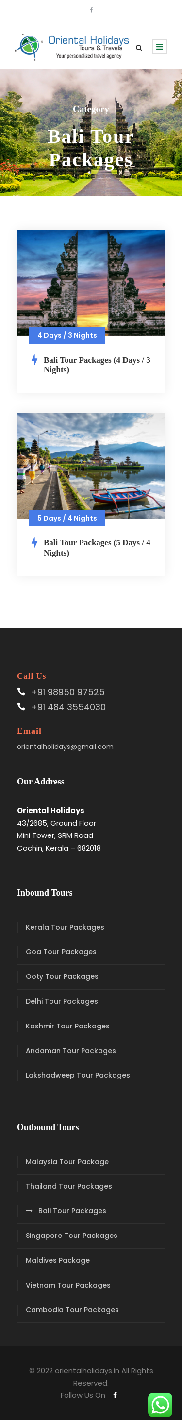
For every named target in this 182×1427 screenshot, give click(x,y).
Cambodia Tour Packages (72, 1310)
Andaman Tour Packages (71, 1051)
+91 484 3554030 (68, 707)
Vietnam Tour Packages (68, 1285)
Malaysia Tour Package (67, 1161)
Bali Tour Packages (72, 1211)
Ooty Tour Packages (62, 976)
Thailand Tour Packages (69, 1186)
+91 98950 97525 (68, 692)
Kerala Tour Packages (65, 927)
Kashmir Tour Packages (68, 1026)
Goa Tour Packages (61, 952)
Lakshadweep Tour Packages (78, 1075)
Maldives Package (58, 1260)
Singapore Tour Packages (71, 1235)
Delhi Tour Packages (62, 1001)
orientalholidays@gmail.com (65, 746)
